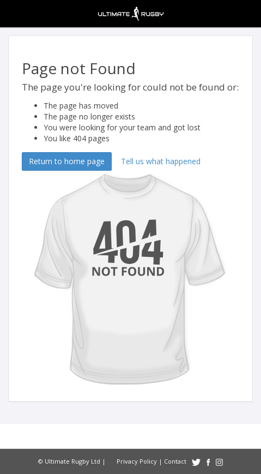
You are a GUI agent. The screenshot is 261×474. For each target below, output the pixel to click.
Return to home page (67, 161)
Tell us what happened (161, 161)
